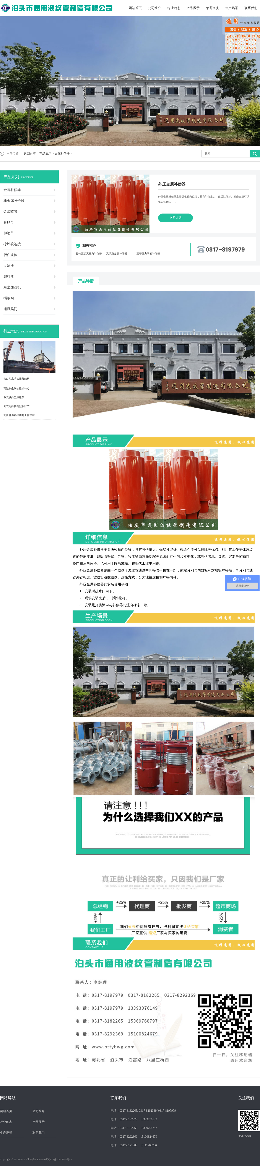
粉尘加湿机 (12, 287)
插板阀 (8, 298)
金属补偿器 (62, 153)
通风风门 (10, 309)
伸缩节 (8, 233)
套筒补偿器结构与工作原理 (19, 415)
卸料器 (8, 276)
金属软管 (10, 211)
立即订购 (175, 217)
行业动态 (173, 8)
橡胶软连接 (12, 244)
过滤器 (8, 265)
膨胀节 (8, 222)
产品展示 (193, 8)
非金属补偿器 (13, 200)
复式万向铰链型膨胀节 (16, 406)
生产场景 (231, 8)
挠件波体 (10, 255)
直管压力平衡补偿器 (148, 253)
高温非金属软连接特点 (16, 388)
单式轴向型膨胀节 (13, 397)
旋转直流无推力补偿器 (89, 253)
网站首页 (135, 8)
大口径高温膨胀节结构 (16, 378)
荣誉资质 (212, 8)
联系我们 (250, 8)
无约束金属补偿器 (116, 253)
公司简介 (154, 8)
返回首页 (30, 153)
